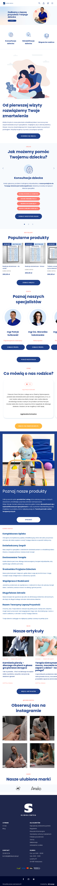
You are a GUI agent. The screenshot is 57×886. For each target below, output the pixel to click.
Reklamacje (33, 842)
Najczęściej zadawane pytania (40, 826)
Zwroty (32, 840)
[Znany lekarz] (34, 879)
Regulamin (33, 829)
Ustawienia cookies (36, 845)
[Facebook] (23, 879)
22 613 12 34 (6, 853)
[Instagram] (28, 879)
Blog (4, 829)
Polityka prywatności (37, 837)
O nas (5, 826)
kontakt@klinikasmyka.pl (10, 856)
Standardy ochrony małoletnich (40, 834)
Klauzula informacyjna (37, 831)
